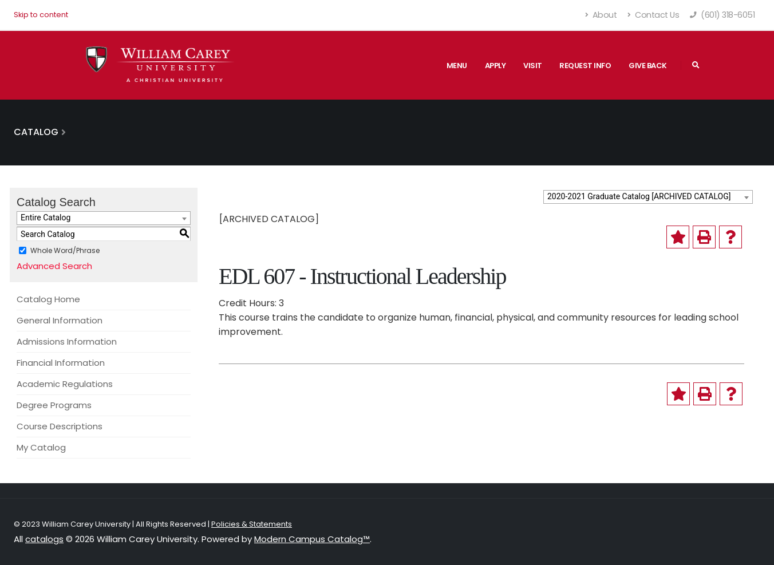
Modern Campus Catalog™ (312, 539)
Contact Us (653, 15)
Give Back (648, 65)
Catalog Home (48, 299)
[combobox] (648, 197)
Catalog (36, 132)
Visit (532, 65)
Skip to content (41, 14)
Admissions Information (67, 341)
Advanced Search (54, 266)
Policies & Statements (251, 524)
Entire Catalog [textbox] (45, 217)
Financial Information (61, 363)
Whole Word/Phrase (65, 250)
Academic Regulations (65, 384)
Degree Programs (54, 405)
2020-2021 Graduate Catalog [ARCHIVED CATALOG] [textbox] (638, 196)
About (601, 15)
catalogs (44, 539)
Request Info (585, 65)
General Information (59, 320)
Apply (495, 65)
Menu (457, 65)
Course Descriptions (59, 426)
